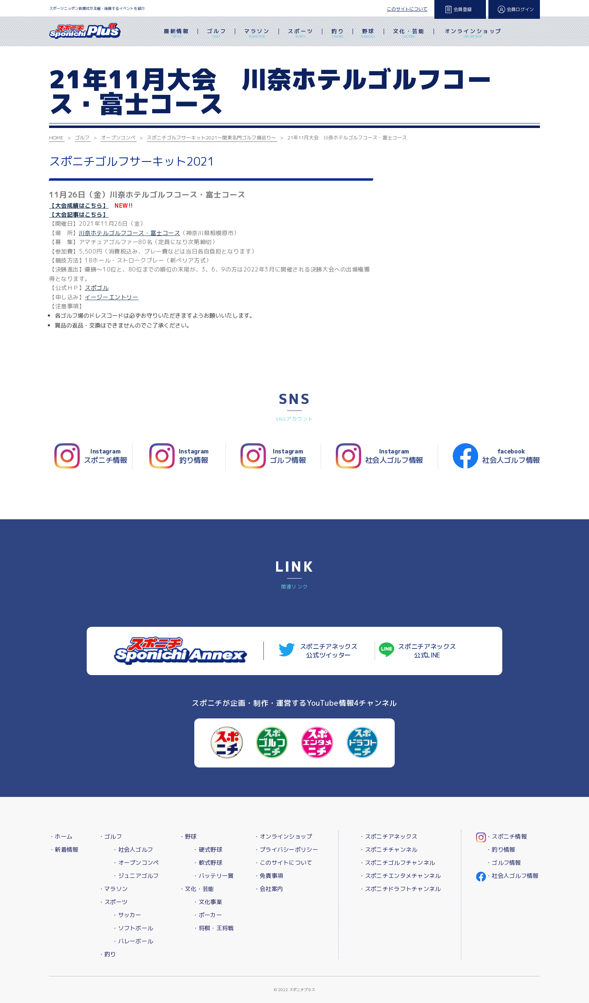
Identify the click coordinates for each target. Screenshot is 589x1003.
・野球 (188, 836)
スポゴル (96, 288)
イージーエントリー (111, 297)
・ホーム (60, 836)
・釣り (107, 954)
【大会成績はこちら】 (79, 205)
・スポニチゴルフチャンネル (397, 862)
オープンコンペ (118, 137)
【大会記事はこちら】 (79, 214)
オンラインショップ (473, 33)
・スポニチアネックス (388, 836)
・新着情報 (63, 849)
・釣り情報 (500, 849)
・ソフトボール (132, 928)
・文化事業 (207, 902)
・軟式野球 (207, 862)
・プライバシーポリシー (286, 849)
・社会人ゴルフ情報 (512, 876)
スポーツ (300, 33)
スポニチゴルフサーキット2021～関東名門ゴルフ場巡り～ (211, 137)
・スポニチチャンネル (388, 849)
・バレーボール (132, 941)
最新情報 (176, 33)
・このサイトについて (283, 862)
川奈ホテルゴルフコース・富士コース (129, 233)
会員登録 (463, 9)
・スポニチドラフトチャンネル (400, 889)
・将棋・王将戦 (213, 928)
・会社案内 (268, 889)
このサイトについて (407, 9)
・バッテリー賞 (213, 876)
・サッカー (126, 915)
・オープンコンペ (135, 862)
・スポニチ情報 (506, 836)
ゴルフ (216, 33)
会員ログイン (520, 9)
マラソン (257, 33)
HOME (56, 137)
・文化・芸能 (196, 889)
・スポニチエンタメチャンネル (400, 876)
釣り (337, 33)
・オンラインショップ (283, 836)
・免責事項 (268, 876)
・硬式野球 (207, 849)
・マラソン (113, 889)
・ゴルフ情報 (503, 862)
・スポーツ (113, 902)
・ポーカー (207, 915)
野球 (368, 33)
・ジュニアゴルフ (135, 876)
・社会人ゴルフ (132, 849)
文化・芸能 (409, 33)
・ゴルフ (110, 836)
